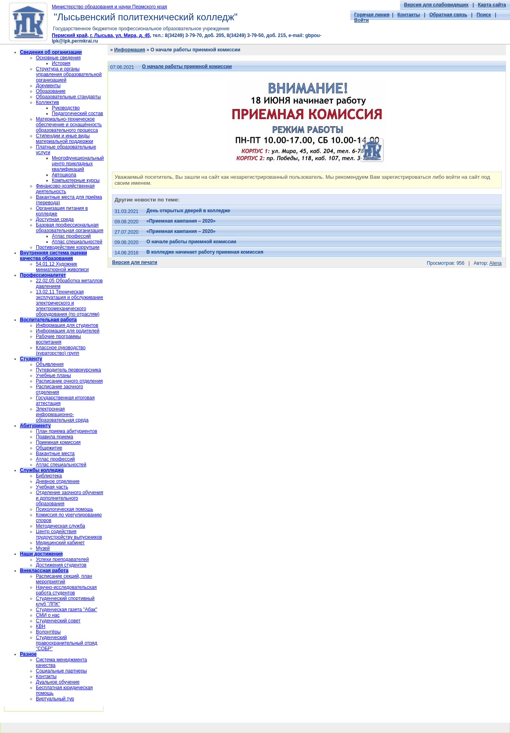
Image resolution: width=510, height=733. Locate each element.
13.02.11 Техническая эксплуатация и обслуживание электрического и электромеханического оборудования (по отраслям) (69, 303)
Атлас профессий (71, 236)
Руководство (66, 108)
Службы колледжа (42, 470)
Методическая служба (60, 526)
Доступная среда (55, 219)
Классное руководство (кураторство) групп (61, 350)
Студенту (31, 359)
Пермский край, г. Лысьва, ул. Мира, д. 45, (101, 35)
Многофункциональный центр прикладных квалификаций (78, 163)
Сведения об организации (51, 52)
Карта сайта (492, 5)
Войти (361, 20)
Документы (48, 85)
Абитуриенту (35, 425)
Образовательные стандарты (68, 97)
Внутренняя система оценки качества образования (53, 255)
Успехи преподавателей (62, 559)
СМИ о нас (48, 615)
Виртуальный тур (55, 699)
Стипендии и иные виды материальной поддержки (64, 138)
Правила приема (54, 437)
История (61, 63)
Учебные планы (53, 375)
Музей (43, 548)
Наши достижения (41, 554)
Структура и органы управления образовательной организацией (69, 74)
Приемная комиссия (58, 442)
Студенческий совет (58, 621)
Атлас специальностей (77, 241)
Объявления (49, 364)
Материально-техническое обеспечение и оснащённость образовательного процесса (69, 124)
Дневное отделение (58, 481)
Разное (28, 654)
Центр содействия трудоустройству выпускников (69, 534)
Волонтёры (48, 632)
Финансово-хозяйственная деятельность (65, 188)
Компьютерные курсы (76, 180)
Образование (50, 91)
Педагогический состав (77, 113)
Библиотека (49, 476)
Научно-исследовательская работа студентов (66, 590)
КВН (40, 626)
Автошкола (64, 175)
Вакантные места (55, 453)
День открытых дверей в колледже (188, 210)
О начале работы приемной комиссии (187, 66)
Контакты (408, 15)
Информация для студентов (67, 325)
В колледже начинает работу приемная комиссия (205, 252)
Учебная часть (52, 487)
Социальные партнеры (61, 671)
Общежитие (49, 448)
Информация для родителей (67, 331)
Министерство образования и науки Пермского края (109, 7)
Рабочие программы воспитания (58, 339)
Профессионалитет (43, 275)
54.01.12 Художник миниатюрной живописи (62, 266)
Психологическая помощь (64, 509)
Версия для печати (134, 262)
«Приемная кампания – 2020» (181, 221)
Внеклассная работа (44, 570)
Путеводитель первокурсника (68, 370)
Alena (495, 263)
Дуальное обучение (58, 682)
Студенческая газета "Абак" (66, 609)
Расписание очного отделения (69, 381)
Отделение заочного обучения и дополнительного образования (69, 498)
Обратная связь (448, 15)
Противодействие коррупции (68, 247)
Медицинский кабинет (60, 542)
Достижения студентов (61, 565)
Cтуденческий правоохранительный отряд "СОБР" (66, 643)
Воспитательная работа (48, 320)
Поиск (484, 15)
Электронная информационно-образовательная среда (62, 414)
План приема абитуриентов (66, 431)
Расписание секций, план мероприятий (64, 578)
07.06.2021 (122, 67)
